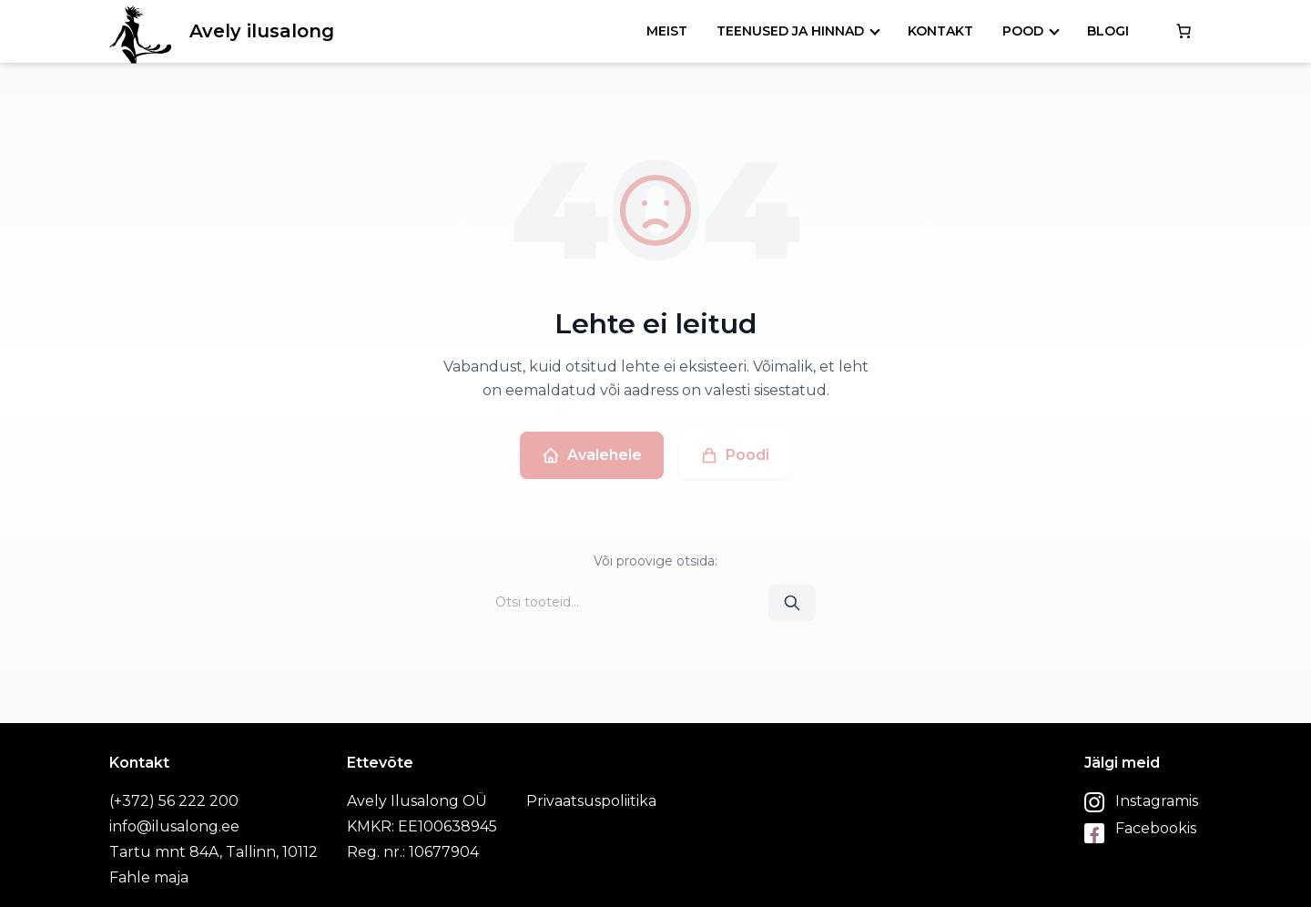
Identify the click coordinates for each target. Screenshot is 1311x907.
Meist (666, 31)
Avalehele (592, 455)
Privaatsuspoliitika (591, 801)
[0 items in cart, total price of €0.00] (1183, 31)
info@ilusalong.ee (174, 826)
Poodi (734, 455)
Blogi (1108, 31)
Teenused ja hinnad (790, 31)
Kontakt (940, 31)
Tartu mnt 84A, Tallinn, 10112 (213, 852)
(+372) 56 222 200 (174, 801)
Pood (1022, 31)
